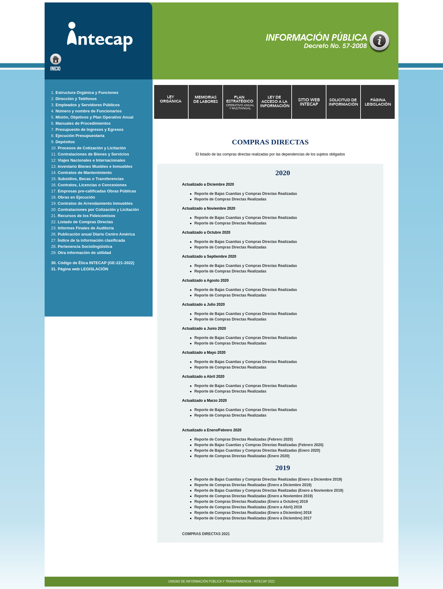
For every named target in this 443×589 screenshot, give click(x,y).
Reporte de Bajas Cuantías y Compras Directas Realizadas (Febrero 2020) (259, 445)
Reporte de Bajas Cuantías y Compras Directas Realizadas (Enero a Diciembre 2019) (268, 479)
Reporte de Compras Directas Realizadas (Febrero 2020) (243, 439)
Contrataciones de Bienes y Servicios (93, 154)
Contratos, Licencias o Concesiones (92, 185)
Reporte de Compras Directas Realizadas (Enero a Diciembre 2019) (253, 485)
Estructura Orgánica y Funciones (86, 92)
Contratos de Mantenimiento (85, 172)
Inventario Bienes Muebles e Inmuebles (95, 166)
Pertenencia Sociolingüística (85, 246)
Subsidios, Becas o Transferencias (91, 178)
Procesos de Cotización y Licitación (92, 148)
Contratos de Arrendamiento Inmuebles (95, 203)
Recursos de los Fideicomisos (86, 215)
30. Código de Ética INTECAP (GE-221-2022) (92, 262)
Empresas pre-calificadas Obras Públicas (97, 191)
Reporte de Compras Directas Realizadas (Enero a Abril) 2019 (248, 507)
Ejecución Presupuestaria (79, 135)
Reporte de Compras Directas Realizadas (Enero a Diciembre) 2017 (253, 518)
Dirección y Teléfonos (75, 98)
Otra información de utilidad (84, 252)
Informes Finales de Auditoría (86, 228)
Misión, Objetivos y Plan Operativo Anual (94, 117)
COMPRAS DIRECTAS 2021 (206, 534)
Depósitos (65, 141)
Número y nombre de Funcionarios (88, 111)
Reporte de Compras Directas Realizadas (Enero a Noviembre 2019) (253, 496)
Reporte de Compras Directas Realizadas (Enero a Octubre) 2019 (251, 501)
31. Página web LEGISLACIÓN (79, 269)
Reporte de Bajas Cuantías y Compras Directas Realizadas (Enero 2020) (257, 450)
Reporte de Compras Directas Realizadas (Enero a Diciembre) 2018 (253, 512)
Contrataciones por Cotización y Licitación (98, 209)
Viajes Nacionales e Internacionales (91, 160)
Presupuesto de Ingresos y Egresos (89, 129)
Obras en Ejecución (76, 197)
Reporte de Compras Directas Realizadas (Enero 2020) (241, 456)
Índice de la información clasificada (91, 240)
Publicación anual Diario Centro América (96, 234)
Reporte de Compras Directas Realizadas (230, 199)
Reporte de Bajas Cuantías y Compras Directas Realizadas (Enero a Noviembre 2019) (268, 490)
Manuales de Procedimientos (82, 123)
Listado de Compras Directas (85, 222)
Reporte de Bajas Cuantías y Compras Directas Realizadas (245, 194)
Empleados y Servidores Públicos (87, 105)
